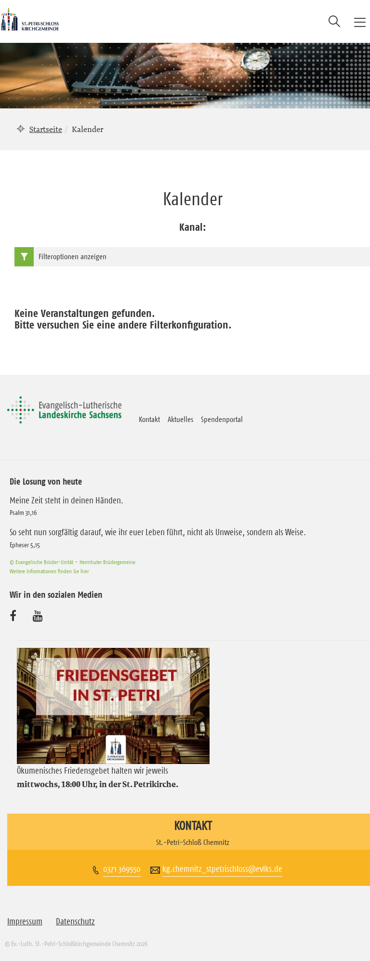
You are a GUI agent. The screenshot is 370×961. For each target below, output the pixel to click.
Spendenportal (222, 419)
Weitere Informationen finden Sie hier (49, 571)
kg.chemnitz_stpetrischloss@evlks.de (222, 869)
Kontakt (149, 419)
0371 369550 (122, 869)
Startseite (45, 129)
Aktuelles (180, 419)
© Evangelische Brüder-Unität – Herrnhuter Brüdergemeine (72, 562)
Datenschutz (75, 921)
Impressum (24, 921)
